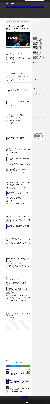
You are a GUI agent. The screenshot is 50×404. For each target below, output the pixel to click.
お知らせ (34, 95)
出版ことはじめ (35, 107)
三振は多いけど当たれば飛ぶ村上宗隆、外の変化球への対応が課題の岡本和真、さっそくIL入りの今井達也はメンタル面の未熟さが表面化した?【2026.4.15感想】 (40, 57)
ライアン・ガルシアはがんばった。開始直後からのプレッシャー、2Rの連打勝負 (17, 89)
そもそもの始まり (35, 100)
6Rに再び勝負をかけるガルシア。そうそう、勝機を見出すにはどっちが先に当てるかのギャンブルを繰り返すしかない (18, 95)
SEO (34, 86)
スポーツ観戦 (15, 31)
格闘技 (34, 116)
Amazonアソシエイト (36, 79)
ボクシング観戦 (11, 31)
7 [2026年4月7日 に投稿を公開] (35, 134)
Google (34, 84)
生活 (34, 118)
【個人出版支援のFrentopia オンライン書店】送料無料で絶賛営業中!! (14, 362)
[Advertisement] (25, 13)
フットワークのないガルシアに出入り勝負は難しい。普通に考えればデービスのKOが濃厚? (18, 87)
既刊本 (34, 111)
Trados (34, 88)
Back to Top (25, 397)
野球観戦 (34, 125)
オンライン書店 (35, 93)
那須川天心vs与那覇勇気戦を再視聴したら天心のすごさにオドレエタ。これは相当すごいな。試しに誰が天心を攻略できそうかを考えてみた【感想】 (13, 373)
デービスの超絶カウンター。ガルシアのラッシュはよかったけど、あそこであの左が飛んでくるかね (18, 91)
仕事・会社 (35, 104)
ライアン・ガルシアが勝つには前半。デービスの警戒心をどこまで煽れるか (16, 85)
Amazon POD (35, 77)
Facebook (35, 81)
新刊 (34, 109)
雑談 (34, 127)
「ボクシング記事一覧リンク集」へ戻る (11, 50)
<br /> (8, 336)
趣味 (34, 123)
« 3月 (34, 139)
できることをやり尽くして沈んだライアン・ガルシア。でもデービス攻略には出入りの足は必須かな (18, 97)
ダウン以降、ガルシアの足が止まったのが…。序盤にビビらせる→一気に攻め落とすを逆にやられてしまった (18, 93)
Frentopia (27, 402)
